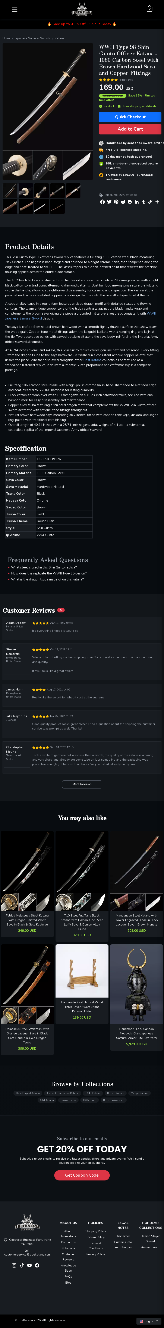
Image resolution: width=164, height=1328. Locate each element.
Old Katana (47, 1100)
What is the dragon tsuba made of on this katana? (47, 579)
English (147, 1321)
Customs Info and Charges (123, 1244)
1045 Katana (92, 1093)
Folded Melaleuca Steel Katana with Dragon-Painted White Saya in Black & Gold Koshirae (27, 920)
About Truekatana (68, 1233)
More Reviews (82, 784)
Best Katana (92, 360)
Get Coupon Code (82, 1175)
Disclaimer (123, 1236)
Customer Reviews (68, 1257)
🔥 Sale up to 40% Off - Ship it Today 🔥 (82, 24)
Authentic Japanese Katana (63, 1093)
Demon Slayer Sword (150, 1238)
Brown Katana (115, 1093)
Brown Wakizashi (113, 1100)
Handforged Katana (28, 1093)
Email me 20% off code (121, 195)
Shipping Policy (95, 1231)
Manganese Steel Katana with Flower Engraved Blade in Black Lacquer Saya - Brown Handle (136, 920)
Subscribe (68, 1248)
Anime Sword (150, 1247)
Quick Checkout (130, 117)
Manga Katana (139, 1093)
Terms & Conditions (96, 1245)
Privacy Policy (95, 1254)
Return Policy (96, 1237)
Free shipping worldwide (137, 106)
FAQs (68, 1277)
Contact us (68, 1242)
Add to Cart (130, 129)
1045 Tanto (89, 1100)
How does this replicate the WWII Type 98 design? (49, 573)
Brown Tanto (68, 1100)
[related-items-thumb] (27, 870)
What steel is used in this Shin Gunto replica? (44, 567)
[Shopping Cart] (149, 9)
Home (6, 38)
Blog (68, 1283)
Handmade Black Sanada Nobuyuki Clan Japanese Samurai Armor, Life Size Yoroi (136, 1033)
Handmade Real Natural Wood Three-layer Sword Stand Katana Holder (82, 1006)
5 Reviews (126, 79)
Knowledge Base (68, 1268)
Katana (59, 38)
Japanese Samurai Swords (33, 38)
